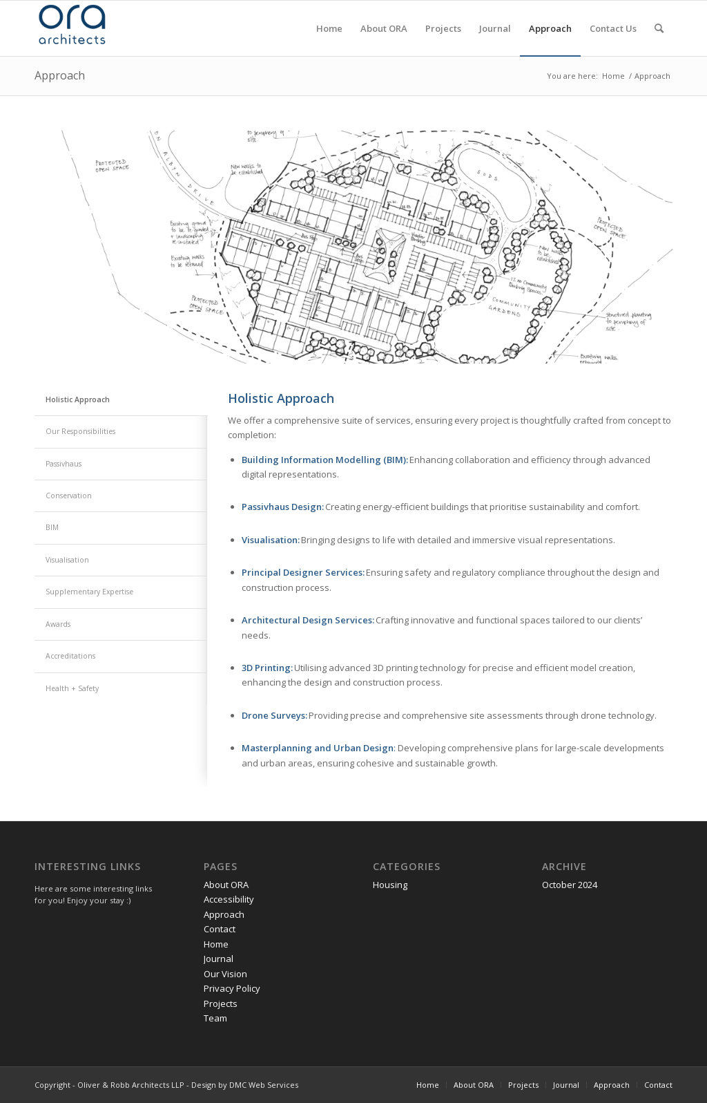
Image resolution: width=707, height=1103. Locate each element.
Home (216, 944)
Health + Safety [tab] (72, 688)
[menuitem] (329, 28)
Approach (60, 75)
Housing (390, 884)
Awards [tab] (58, 624)
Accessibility (229, 899)
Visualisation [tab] (67, 560)
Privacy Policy (232, 988)
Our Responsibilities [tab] (80, 431)
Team (215, 1018)
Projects (221, 1003)
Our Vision (225, 974)
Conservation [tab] (69, 495)
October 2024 (569, 884)
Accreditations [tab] (70, 656)
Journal (218, 958)
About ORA (226, 884)
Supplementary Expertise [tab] (89, 591)
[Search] (659, 28)
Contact (219, 929)
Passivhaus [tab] (63, 464)
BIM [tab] (52, 527)
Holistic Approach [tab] (78, 399)
